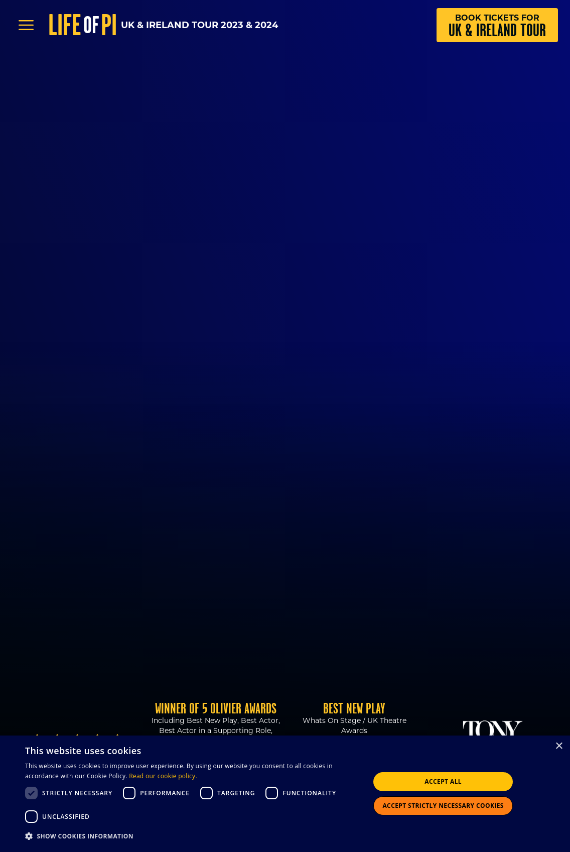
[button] (192, 836)
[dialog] (285, 794)
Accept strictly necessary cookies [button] (442, 805)
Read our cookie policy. (163, 776)
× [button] (558, 746)
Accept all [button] (443, 781)
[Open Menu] (26, 25)
